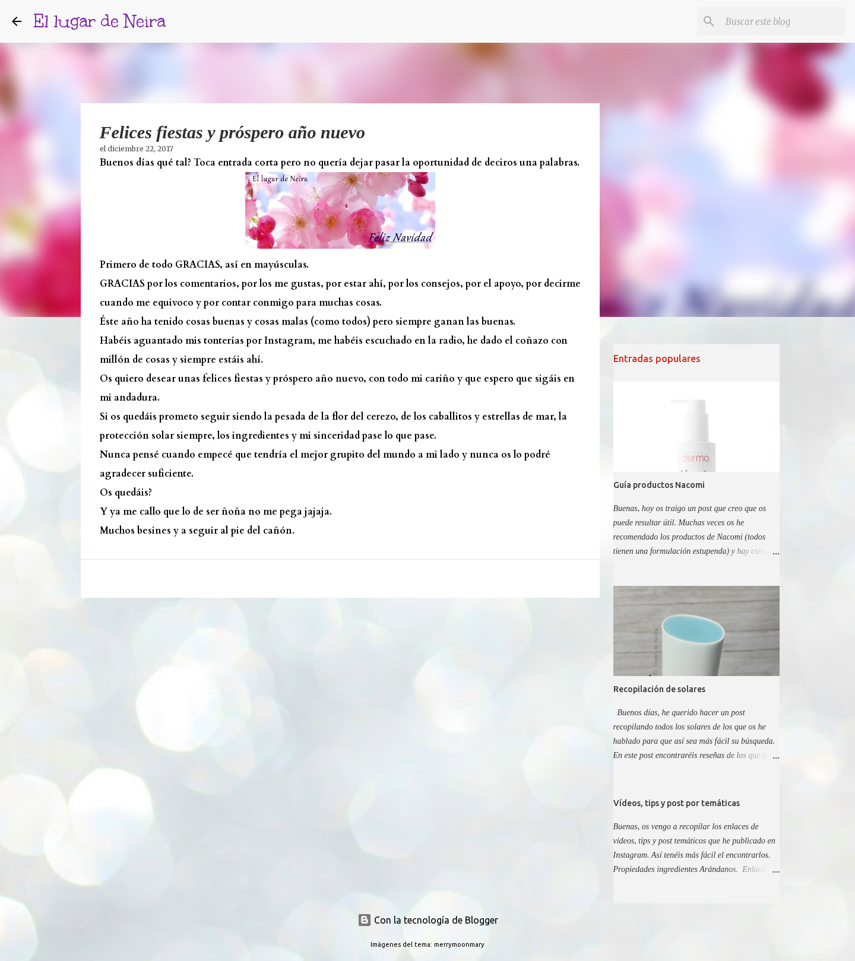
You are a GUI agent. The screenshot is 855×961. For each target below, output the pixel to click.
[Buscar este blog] (783, 21)
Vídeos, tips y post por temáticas (676, 803)
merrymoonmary (459, 944)
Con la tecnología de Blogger (427, 920)
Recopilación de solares (659, 689)
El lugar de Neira (99, 21)
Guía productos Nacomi (659, 485)
